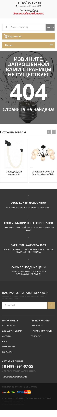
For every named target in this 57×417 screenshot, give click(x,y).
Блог (4, 341)
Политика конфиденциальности (13, 401)
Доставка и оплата (12, 331)
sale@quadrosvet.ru (15, 376)
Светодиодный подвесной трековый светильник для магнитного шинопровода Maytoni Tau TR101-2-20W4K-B (14, 173)
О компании (8, 347)
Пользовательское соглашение (13, 404)
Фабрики (6, 336)
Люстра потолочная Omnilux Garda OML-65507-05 (43, 173)
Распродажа (8, 326)
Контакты (7, 352)
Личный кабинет (40, 320)
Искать (50, 27)
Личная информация (42, 331)
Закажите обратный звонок (28, 13)
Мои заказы (37, 326)
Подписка (36, 336)
